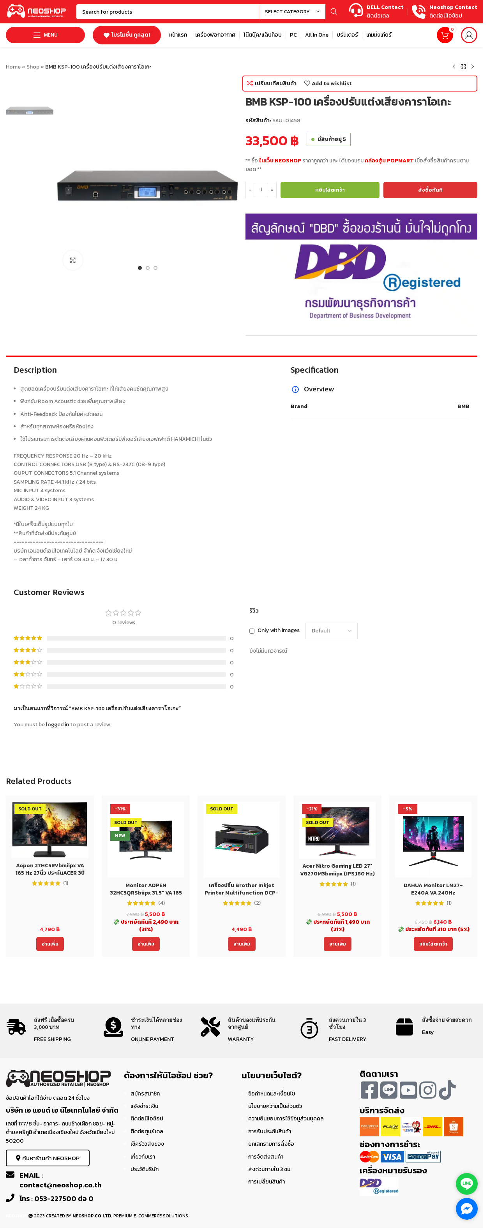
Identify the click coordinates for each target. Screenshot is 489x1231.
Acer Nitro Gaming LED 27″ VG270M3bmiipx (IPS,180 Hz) (337, 870)
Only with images (279, 631)
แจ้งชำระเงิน (144, 1106)
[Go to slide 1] (140, 268)
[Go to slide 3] (155, 268)
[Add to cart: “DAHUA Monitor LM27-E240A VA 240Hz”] (433, 944)
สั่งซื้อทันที (430, 190)
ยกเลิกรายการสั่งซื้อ (271, 1144)
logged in (57, 724)
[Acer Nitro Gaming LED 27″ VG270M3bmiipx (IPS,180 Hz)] (337, 830)
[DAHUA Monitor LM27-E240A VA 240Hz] (433, 839)
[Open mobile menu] (45, 35)
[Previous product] (454, 67)
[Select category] (292, 11)
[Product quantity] (261, 190)
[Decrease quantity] (250, 190)
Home (13, 67)
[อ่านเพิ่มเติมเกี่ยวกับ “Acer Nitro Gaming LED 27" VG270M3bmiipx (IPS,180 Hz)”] (337, 944)
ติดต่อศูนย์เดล (147, 1131)
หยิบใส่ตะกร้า (330, 190)
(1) (65, 883)
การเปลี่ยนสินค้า (266, 1182)
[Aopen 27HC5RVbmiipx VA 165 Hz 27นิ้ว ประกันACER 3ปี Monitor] (50, 829)
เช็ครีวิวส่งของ (147, 1144)
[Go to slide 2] (148, 268)
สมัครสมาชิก (145, 1094)
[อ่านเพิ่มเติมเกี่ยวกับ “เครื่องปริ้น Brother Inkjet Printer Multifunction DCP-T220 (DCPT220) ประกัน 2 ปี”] (242, 944)
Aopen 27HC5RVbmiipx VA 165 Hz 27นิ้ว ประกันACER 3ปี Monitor (50, 873)
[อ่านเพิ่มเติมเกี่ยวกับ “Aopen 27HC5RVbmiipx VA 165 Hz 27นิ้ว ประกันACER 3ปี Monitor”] (50, 944)
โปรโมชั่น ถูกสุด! (127, 35)
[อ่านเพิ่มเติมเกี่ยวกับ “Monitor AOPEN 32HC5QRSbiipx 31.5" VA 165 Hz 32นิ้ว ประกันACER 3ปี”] (146, 944)
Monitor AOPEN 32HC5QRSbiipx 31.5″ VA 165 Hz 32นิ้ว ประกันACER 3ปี (146, 893)
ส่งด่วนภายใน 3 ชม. (269, 1169)
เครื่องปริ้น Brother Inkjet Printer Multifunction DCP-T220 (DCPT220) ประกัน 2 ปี (242, 893)
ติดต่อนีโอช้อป (147, 1119)
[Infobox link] (376, 12)
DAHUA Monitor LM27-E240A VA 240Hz (433, 889)
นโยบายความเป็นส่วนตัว (275, 1106)
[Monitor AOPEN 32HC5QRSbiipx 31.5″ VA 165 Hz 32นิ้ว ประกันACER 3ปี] (146, 839)
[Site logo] (37, 11)
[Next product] (472, 67)
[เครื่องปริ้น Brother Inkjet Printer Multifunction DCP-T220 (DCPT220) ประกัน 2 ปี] (241, 839)
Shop (32, 67)
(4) (161, 903)
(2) (257, 903)
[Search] (208, 11)
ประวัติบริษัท (145, 1169)
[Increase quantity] (272, 190)
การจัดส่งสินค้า (265, 1157)
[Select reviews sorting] (331, 631)
